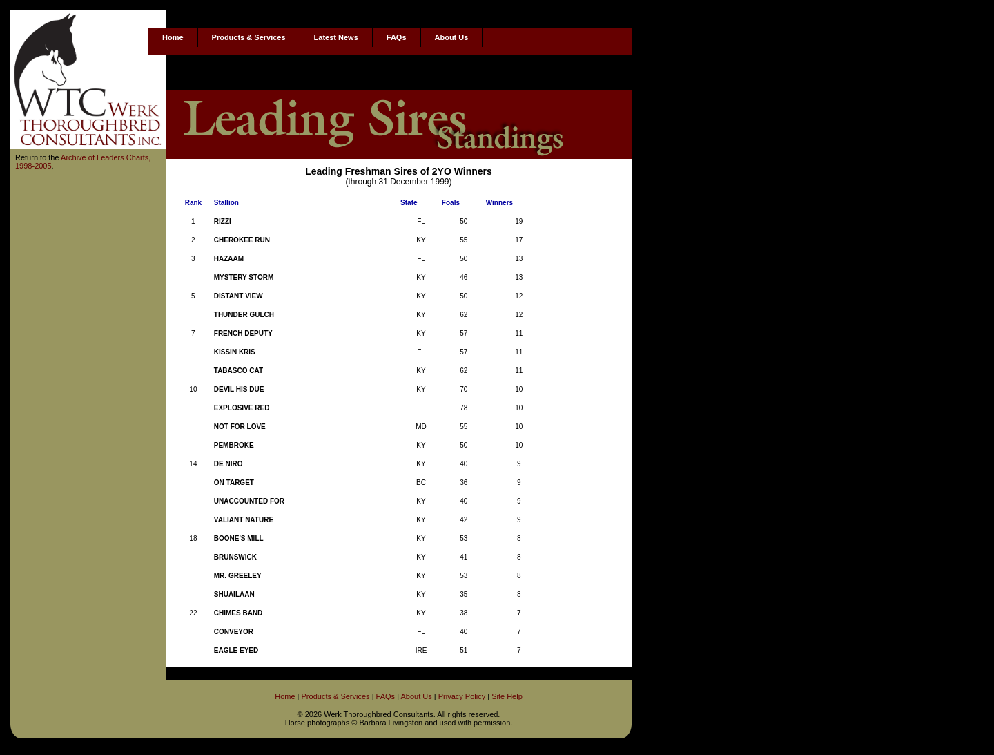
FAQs (397, 37)
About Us (452, 37)
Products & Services (249, 37)
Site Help (507, 696)
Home (173, 37)
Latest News (336, 37)
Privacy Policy (461, 696)
